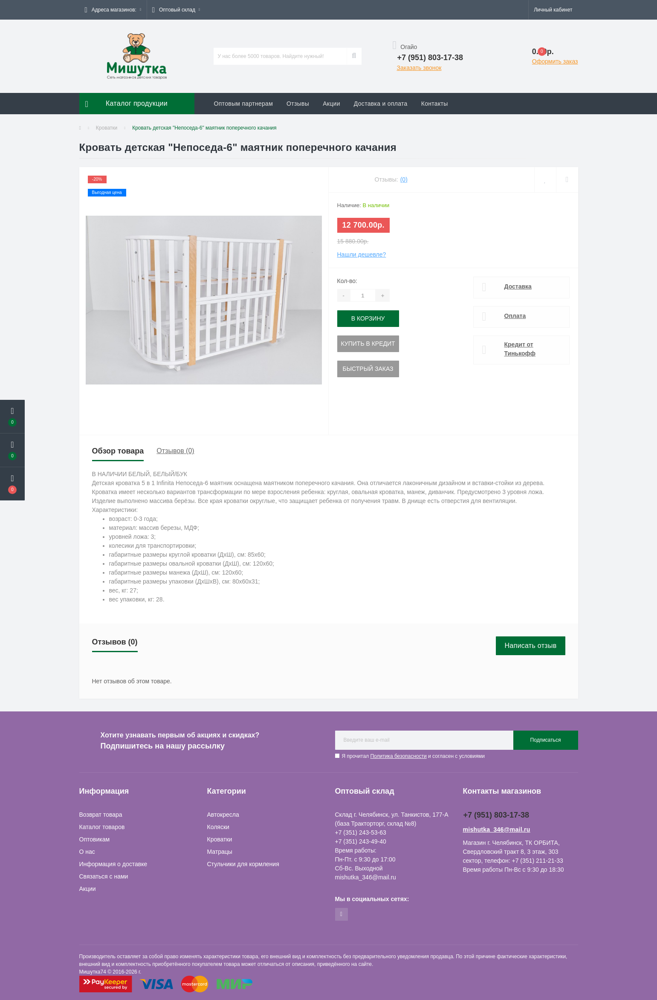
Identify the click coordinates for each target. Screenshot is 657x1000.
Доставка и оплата (381, 103)
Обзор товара (118, 451)
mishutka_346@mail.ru (496, 829)
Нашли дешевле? (361, 254)
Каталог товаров (102, 827)
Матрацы (219, 851)
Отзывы (298, 103)
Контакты (434, 103)
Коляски (218, 827)
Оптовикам (94, 839)
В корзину (368, 318)
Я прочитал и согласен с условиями (413, 756)
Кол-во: (347, 280)
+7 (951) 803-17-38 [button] (496, 815)
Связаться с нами (103, 876)
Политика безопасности (398, 756)
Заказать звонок (419, 67)
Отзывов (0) (175, 450)
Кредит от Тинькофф (520, 349)
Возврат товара (100, 814)
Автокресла (223, 814)
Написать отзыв (530, 645)
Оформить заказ (555, 61)
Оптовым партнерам (243, 103)
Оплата (515, 315)
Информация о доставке (113, 864)
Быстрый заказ (368, 368)
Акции (331, 103)
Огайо (405, 46)
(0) (404, 179)
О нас (87, 851)
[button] (113, 10)
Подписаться (545, 740)
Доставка (518, 286)
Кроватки (106, 128)
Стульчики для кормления (243, 864)
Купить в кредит (368, 343)
